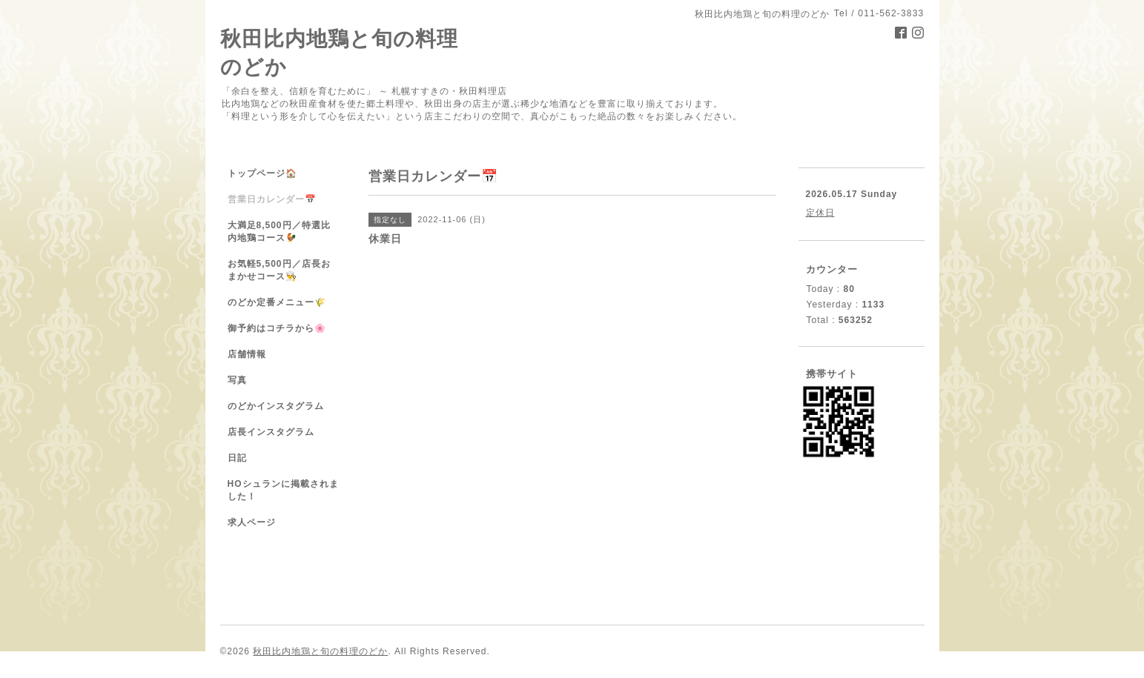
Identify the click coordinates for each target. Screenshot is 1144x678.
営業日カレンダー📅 (272, 199)
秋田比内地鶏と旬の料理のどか (320, 651)
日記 (237, 458)
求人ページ (252, 522)
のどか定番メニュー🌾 (277, 302)
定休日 (820, 212)
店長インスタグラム (271, 432)
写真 (237, 380)
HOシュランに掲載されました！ (283, 490)
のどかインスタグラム (276, 406)
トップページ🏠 (262, 173)
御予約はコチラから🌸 (277, 328)
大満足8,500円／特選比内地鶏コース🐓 (279, 231)
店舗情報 (247, 354)
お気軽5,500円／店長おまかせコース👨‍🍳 (279, 270)
